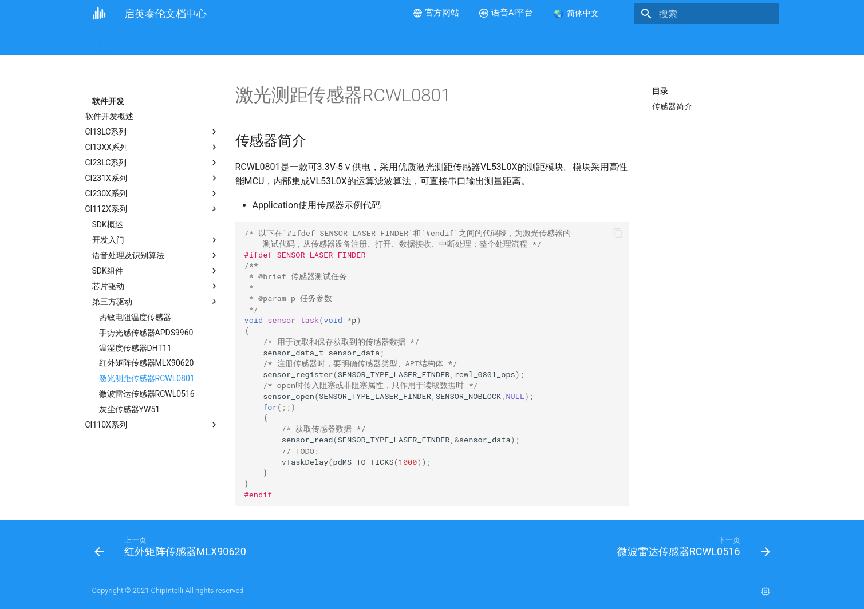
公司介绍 (139, 41)
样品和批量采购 (582, 41)
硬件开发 (281, 41)
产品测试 (439, 41)
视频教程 (234, 41)
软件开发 (328, 41)
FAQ (477, 41)
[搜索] (712, 13)
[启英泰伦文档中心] (99, 13)
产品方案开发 (383, 41)
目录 (660, 91)
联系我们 (641, 41)
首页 (100, 41)
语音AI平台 (519, 41)
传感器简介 (672, 106)
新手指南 (186, 41)
